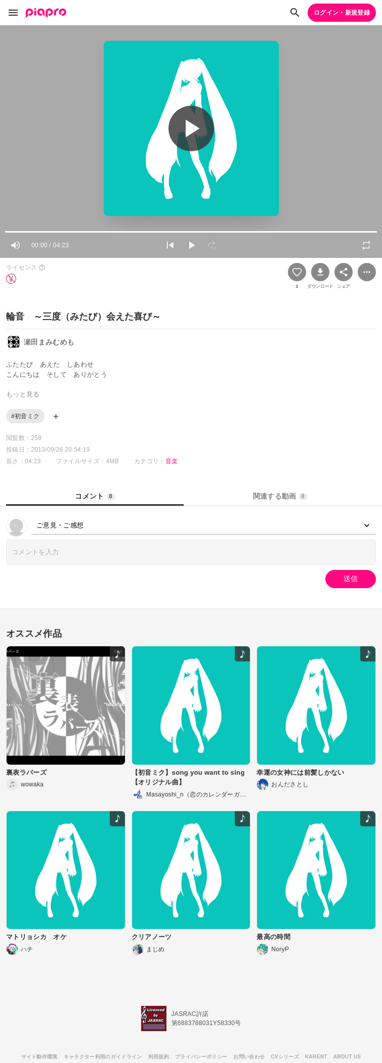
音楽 (171, 461)
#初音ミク (25, 416)
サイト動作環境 (39, 1056)
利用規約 (158, 1056)
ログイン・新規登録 (342, 12)
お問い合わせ (249, 1056)
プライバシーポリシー (201, 1056)
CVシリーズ (285, 1056)
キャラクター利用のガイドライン (103, 1056)
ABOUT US (347, 1056)
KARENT (316, 1056)
